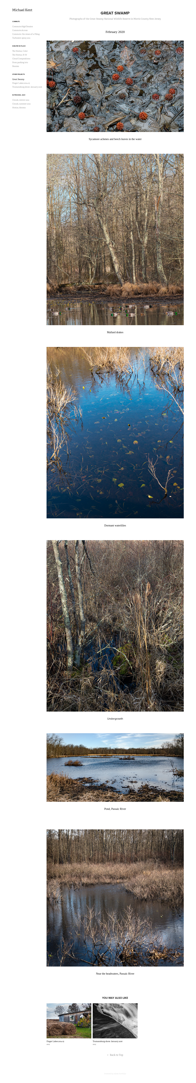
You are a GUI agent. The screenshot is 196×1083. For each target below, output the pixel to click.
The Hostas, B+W (19, 55)
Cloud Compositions (21, 58)
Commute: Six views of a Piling (26, 34)
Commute (16, 21)
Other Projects (18, 74)
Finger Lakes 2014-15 (21, 83)
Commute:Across (19, 30)
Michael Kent (22, 10)
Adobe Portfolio (120, 1074)
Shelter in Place (18, 46)
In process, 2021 (18, 95)
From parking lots (20, 62)
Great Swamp (18, 79)
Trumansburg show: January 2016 (27, 87)
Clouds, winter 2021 (20, 100)
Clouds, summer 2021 (21, 104)
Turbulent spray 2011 (21, 38)
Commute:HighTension (22, 26)
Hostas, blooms (19, 107)
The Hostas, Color (20, 51)
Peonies (15, 66)
